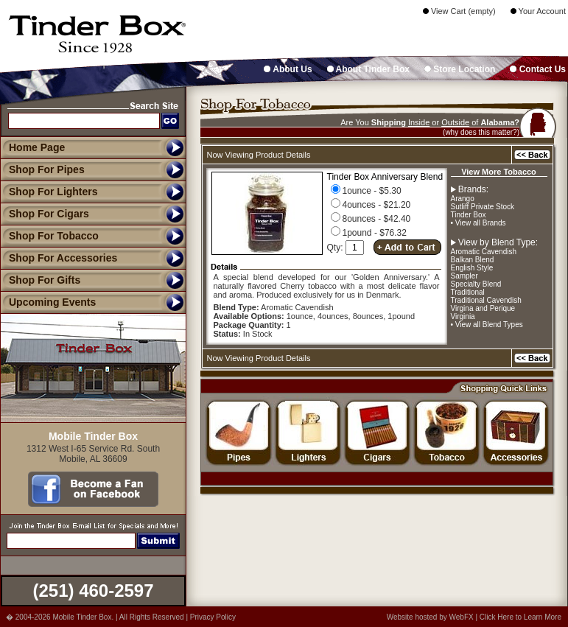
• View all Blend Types (487, 324)
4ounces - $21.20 (371, 205)
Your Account (538, 11)
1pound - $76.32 (369, 233)
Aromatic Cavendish (483, 252)
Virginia (463, 316)
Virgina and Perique (483, 308)
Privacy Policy (213, 617)
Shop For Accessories (58, 258)
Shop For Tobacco (49, 236)
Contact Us (538, 69)
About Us (288, 69)
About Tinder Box (368, 69)
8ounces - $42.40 (371, 219)
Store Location (459, 69)
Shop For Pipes (42, 169)
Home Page (37, 147)
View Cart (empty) (459, 11)
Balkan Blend (472, 260)
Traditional (468, 292)
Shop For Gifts (40, 280)
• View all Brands (478, 223)
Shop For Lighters (49, 191)
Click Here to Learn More (520, 617)
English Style (472, 268)
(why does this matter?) (481, 132)
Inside (418, 122)
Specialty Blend (476, 284)
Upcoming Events (48, 302)
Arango (462, 199)
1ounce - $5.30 (366, 191)
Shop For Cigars (44, 214)
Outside (455, 122)
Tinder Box (468, 215)
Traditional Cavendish (486, 300)
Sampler (464, 276)
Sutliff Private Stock (483, 207)
